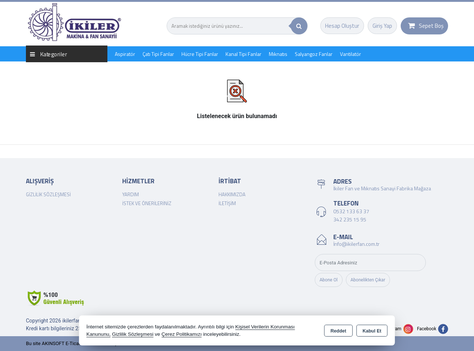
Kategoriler (48, 54)
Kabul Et (372, 331)
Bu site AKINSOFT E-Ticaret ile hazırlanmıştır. (74, 343)
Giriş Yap (382, 25)
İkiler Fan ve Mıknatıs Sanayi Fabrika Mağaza (382, 188)
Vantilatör (350, 54)
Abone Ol (329, 280)
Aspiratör (125, 54)
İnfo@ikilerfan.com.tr (356, 244)
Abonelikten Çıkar (368, 280)
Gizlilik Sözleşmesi (48, 194)
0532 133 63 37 (351, 211)
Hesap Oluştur (342, 25)
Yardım (130, 194)
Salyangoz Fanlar (314, 54)
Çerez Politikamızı (181, 334)
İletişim (227, 203)
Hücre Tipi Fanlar (199, 54)
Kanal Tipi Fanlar (243, 54)
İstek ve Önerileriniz (146, 203)
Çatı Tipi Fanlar (158, 54)
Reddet (338, 331)
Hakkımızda (232, 194)
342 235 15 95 (349, 219)
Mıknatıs (278, 54)
